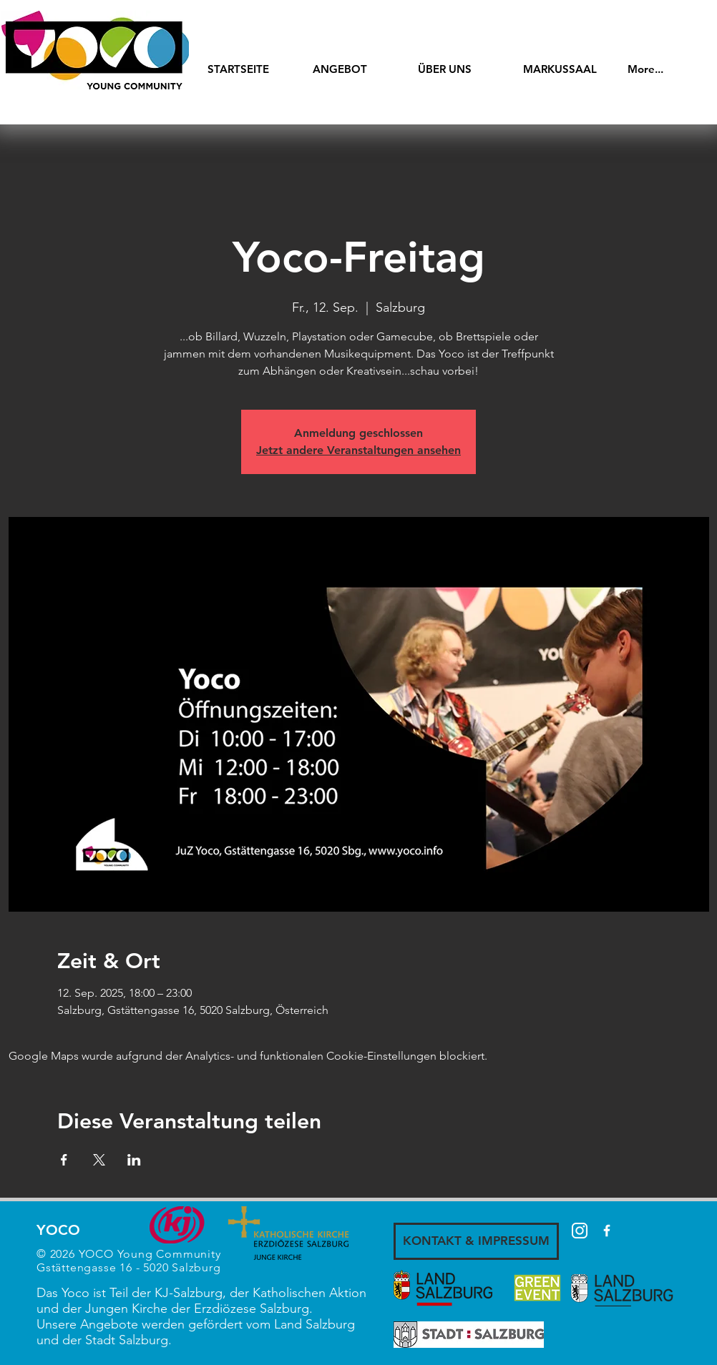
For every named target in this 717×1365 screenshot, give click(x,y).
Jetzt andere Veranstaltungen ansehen (358, 450)
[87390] (579, 1230)
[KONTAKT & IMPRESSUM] (476, 1241)
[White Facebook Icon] (607, 1230)
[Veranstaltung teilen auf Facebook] (64, 1160)
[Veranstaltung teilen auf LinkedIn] (134, 1160)
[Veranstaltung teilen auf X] (99, 1160)
